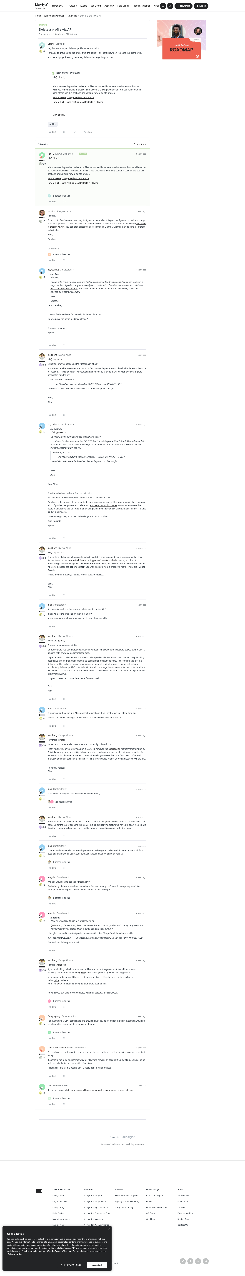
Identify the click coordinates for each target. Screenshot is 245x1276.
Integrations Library (124, 1207)
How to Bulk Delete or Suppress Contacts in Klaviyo (78, 102)
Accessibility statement (133, 1144)
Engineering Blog (185, 1213)
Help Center (123, 6)
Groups (73, 6)
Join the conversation (54, 16)
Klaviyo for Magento (93, 1219)
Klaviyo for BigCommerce (96, 1207)
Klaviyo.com (58, 1195)
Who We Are (183, 1195)
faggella (51, 877)
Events (83, 6)
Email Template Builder (157, 1207)
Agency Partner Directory (127, 1201)
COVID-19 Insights (154, 1195)
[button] (183, 6)
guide (82, 972)
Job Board (96, 6)
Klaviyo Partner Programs (127, 1195)
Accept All (97, 1265)
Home (38, 16)
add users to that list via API (64, 288)
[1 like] (59, 195)
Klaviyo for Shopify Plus (95, 1201)
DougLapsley (54, 1016)
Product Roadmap (141, 6)
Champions (159, 6)
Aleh (50, 1085)
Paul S (51, 154)
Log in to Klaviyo (60, 1201)
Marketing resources (62, 1219)
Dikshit (51, 44)
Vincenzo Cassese (57, 1047)
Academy (109, 6)
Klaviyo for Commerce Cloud (97, 1213)
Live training (58, 1225)
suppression (114, 749)
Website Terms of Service (59, 1251)
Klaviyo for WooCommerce (96, 1225)
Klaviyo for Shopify (93, 1195)
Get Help (150, 1219)
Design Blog (183, 1219)
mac (50, 605)
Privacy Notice (15, 1254)
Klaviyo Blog (58, 1207)
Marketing (72, 16)
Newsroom (183, 1201)
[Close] (109, 1229)
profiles (52, 124)
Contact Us (183, 1225)
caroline (51, 211)
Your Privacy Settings (71, 1265)
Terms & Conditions (110, 1144)
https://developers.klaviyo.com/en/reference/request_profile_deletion (99, 1090)
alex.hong (52, 355)
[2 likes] (60, 802)
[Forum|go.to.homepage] (41, 6)
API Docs (150, 1213)
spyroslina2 (53, 269)
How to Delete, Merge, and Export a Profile (73, 97)
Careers (181, 1207)
